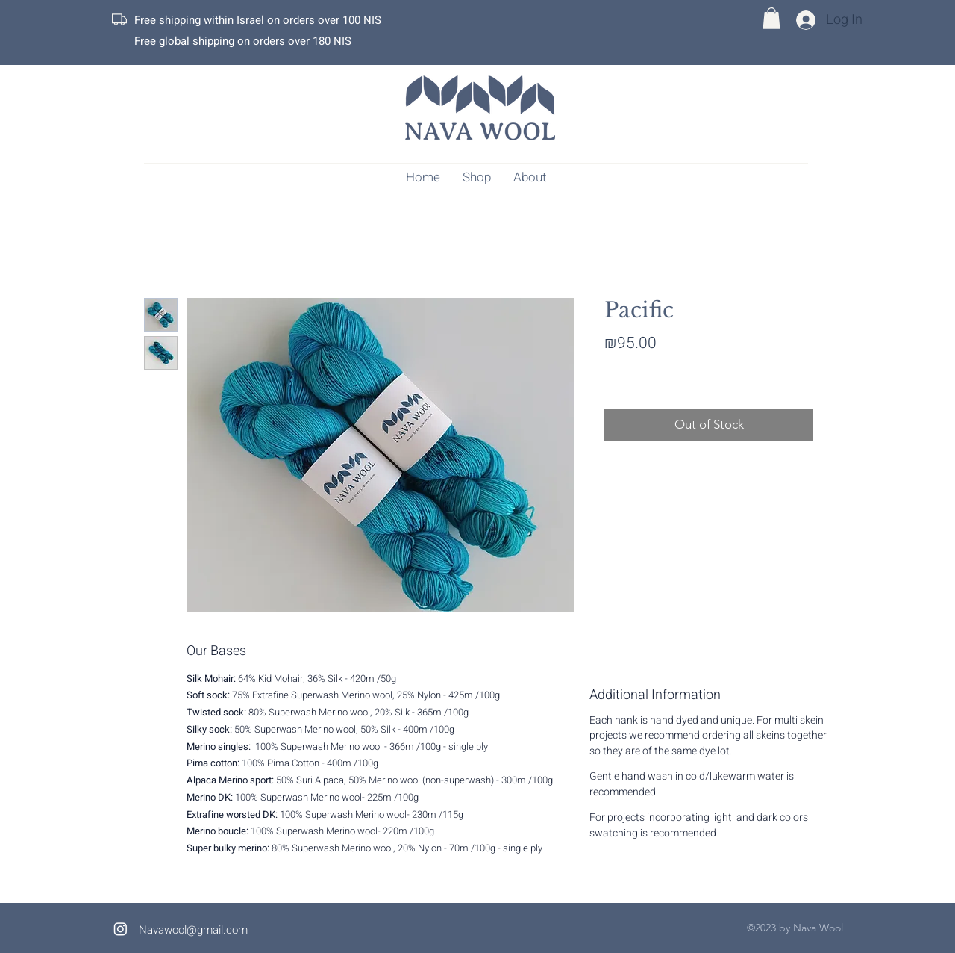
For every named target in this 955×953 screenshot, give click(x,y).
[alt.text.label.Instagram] (120, 928)
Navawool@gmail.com (193, 930)
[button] (771, 18)
